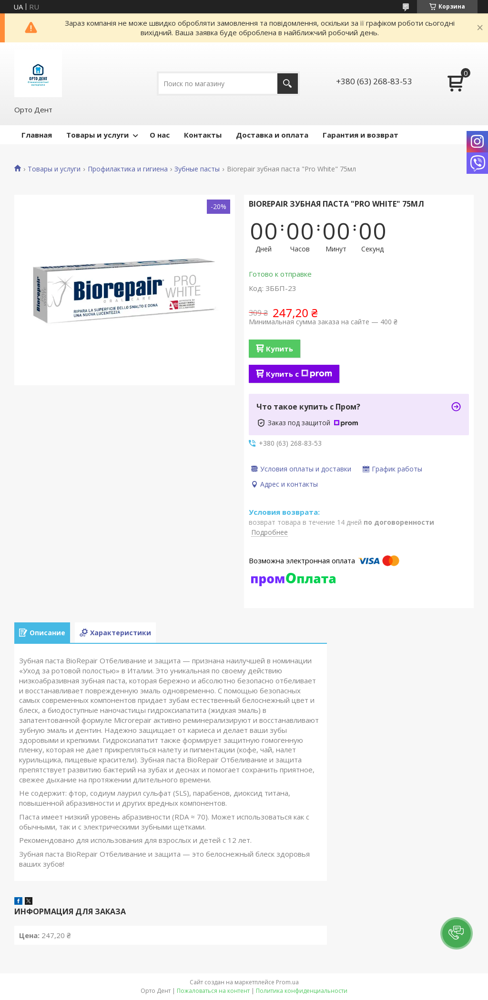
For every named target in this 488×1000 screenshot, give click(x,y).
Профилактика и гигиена (128, 169)
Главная (36, 135)
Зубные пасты (197, 169)
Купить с (299, 374)
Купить (279, 348)
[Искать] (287, 83)
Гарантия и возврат (360, 135)
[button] (456, 933)
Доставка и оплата (272, 135)
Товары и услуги (97, 135)
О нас (160, 135)
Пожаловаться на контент (213, 991)
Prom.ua (287, 982)
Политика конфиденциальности (301, 991)
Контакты (203, 135)
